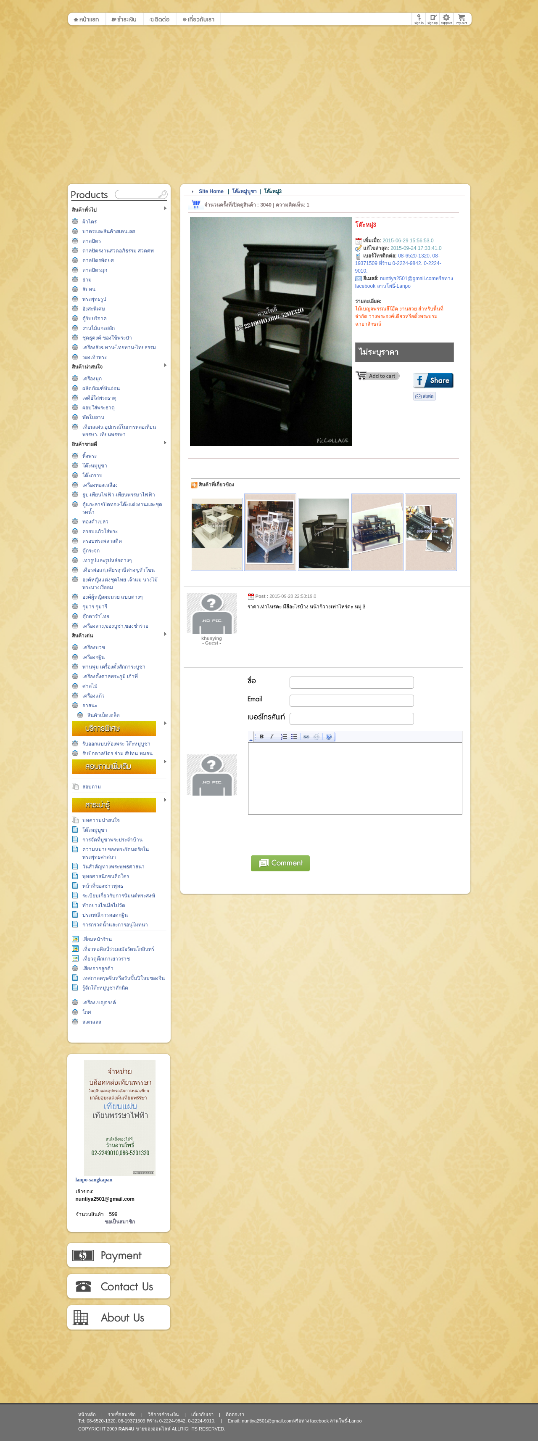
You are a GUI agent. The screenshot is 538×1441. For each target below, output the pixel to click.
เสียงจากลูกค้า (97, 968)
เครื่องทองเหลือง (100, 485)
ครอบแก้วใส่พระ (100, 531)
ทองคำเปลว (95, 522)
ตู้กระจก (91, 551)
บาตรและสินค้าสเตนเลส (108, 231)
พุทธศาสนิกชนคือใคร (105, 876)
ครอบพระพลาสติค (102, 541)
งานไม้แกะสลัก (98, 328)
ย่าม (87, 280)
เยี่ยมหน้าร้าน (97, 939)
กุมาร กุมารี (94, 607)
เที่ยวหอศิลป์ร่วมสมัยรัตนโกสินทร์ (118, 949)
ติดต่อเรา (118, 1286)
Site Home (211, 191)
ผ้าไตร (89, 222)
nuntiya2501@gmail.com (105, 1199)
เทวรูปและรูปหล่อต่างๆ (107, 560)
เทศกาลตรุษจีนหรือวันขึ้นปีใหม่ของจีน (123, 978)
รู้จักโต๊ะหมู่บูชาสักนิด (105, 988)
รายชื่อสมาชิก (122, 1414)
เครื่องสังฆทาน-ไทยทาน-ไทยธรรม (119, 347)
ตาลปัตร (91, 241)
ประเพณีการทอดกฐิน (105, 915)
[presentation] (312, 833)
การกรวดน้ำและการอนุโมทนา (115, 925)
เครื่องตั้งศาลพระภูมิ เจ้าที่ (110, 676)
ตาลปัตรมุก (94, 270)
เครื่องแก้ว (93, 696)
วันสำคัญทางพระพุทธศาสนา (113, 867)
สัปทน (88, 289)
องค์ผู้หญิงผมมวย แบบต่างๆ (112, 597)
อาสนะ (89, 706)
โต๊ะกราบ (92, 475)
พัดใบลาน (93, 417)
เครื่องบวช (93, 647)
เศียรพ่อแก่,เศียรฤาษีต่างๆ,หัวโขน (118, 570)
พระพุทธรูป (94, 299)
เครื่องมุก (92, 379)
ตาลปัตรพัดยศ (98, 260)
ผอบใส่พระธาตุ (98, 408)
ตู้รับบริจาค (94, 318)
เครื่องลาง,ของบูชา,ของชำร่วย (115, 626)
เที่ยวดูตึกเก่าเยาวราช (106, 959)
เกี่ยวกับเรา (118, 1317)
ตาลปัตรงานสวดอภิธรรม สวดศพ (118, 251)
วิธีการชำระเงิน (118, 1255)
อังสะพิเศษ (93, 309)
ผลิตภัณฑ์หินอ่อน (101, 388)
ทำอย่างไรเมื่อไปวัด (103, 905)
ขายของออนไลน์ (153, 1428)
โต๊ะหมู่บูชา (94, 466)
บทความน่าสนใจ (101, 820)
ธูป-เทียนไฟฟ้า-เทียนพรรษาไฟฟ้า (119, 495)
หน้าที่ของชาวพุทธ (102, 886)
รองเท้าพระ (94, 357)
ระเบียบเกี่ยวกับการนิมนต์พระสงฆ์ (118, 896)
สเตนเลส (91, 1022)
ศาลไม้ (90, 686)
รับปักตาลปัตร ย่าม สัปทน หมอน (117, 753)
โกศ (86, 1012)
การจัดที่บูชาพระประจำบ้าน (112, 840)
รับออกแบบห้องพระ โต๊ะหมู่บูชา (116, 744)
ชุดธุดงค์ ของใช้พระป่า (107, 338)
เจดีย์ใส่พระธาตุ (99, 398)
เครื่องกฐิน (93, 657)
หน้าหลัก (87, 1414)
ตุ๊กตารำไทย (95, 616)
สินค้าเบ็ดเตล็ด (103, 715)
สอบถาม (91, 787)
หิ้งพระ (89, 456)
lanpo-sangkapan (94, 1180)
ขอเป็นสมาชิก (120, 1222)
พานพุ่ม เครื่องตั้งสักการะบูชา (113, 667)
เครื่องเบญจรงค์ (99, 1003)
